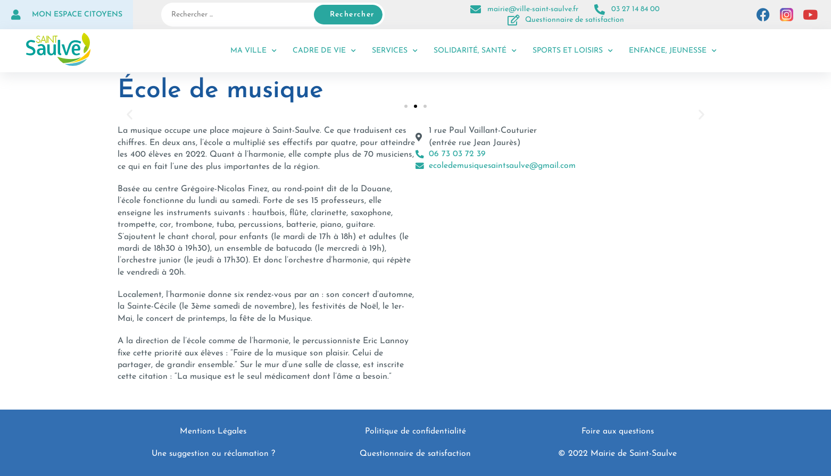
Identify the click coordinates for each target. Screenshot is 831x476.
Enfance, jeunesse (673, 51)
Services (395, 51)
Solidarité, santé (475, 51)
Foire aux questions (617, 431)
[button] (129, 114)
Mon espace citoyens (77, 15)
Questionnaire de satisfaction (574, 20)
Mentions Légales (213, 431)
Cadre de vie (324, 51)
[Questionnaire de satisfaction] (513, 20)
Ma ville (253, 51)
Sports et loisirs (573, 51)
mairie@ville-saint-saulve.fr (532, 9)
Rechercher (352, 15)
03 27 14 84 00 (635, 9)
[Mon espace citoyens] (16, 15)
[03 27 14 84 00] (599, 9)
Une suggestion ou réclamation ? (213, 453)
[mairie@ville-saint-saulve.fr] (475, 9)
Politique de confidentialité (415, 431)
